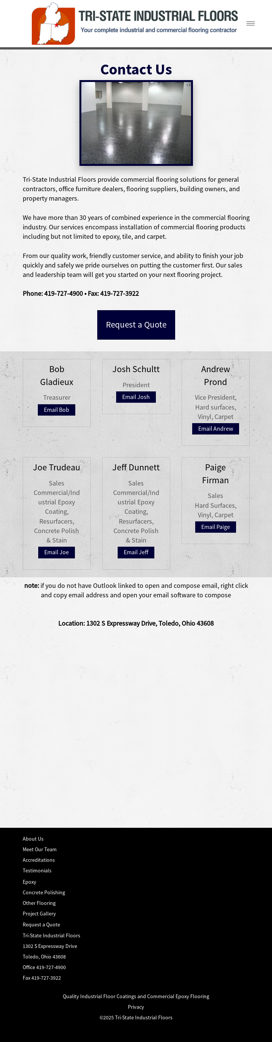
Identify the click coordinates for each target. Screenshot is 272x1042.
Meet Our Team (40, 849)
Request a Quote (136, 324)
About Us (33, 838)
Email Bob (56, 410)
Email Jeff (136, 552)
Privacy (136, 1006)
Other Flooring (39, 903)
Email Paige (215, 527)
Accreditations (39, 859)
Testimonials (37, 870)
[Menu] (250, 23)
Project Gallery (39, 913)
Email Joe (56, 552)
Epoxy (29, 881)
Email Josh (136, 397)
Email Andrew (215, 429)
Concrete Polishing (44, 892)
